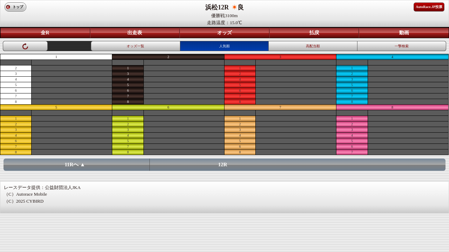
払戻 (314, 32)
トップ (18, 7)
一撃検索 (402, 46)
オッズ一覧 (135, 46)
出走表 (134, 32)
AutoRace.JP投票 (429, 7)
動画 (404, 32)
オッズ (224, 32)
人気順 (224, 46)
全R (45, 32)
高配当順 (313, 46)
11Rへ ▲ (75, 164)
